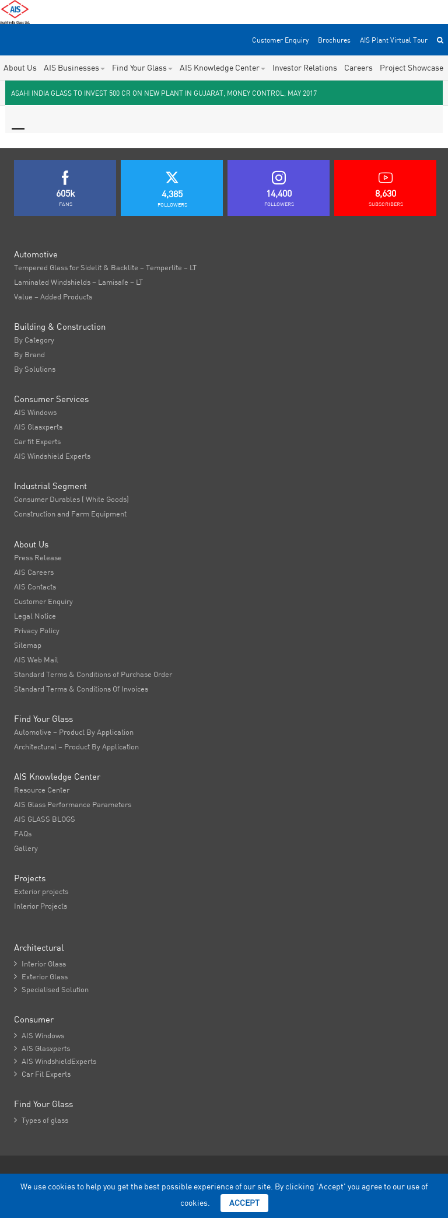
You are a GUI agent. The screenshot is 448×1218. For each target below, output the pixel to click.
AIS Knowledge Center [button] (222, 67)
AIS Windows (35, 412)
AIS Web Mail (36, 659)
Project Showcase (411, 67)
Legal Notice (35, 615)
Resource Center (41, 789)
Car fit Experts (37, 441)
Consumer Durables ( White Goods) (71, 499)
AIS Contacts (35, 586)
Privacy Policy (37, 630)
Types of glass (41, 1120)
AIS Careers (34, 572)
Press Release (38, 557)
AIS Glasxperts (38, 426)
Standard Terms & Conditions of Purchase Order (93, 674)
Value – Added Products (53, 296)
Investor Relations (304, 67)
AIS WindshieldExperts (55, 1061)
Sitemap (27, 645)
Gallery (26, 848)
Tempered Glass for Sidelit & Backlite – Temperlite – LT (105, 267)
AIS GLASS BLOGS (44, 818)
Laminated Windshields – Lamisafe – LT (78, 282)
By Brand (29, 354)
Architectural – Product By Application (76, 746)
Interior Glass (40, 963)
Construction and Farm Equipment (70, 513)
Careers (358, 67)
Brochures (334, 40)
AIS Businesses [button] (74, 67)
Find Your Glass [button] (142, 67)
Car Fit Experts (42, 1074)
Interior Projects (40, 905)
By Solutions (34, 369)
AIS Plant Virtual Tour (394, 40)
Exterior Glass (41, 976)
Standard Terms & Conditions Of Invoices (81, 688)
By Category (34, 339)
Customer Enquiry (280, 40)
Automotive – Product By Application (74, 732)
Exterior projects (41, 891)
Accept (244, 1203)
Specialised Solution (51, 989)
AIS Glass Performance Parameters (72, 804)
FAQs (23, 833)
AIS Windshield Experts (52, 455)
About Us (20, 67)
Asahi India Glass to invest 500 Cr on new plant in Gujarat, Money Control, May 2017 (164, 93)
